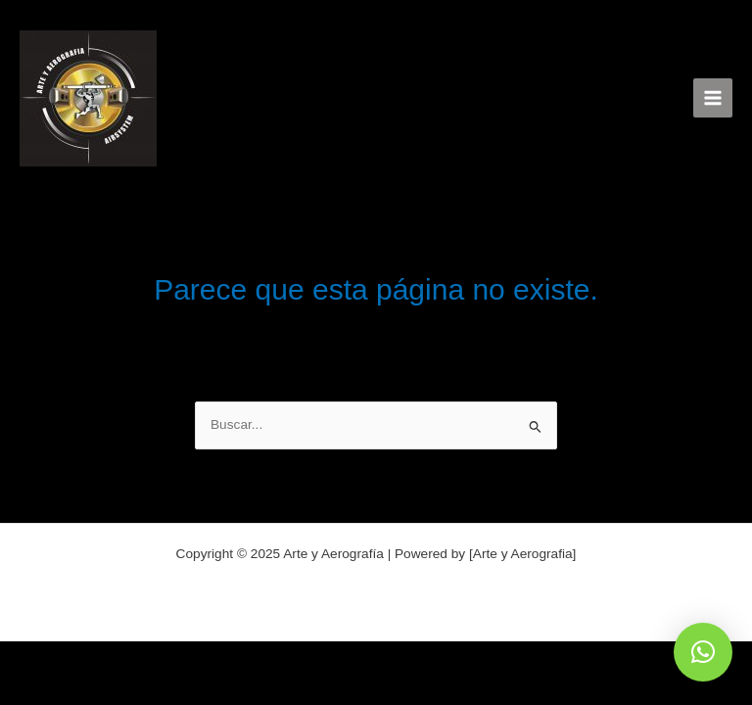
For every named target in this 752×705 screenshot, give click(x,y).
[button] (703, 652)
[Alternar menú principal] (713, 98)
